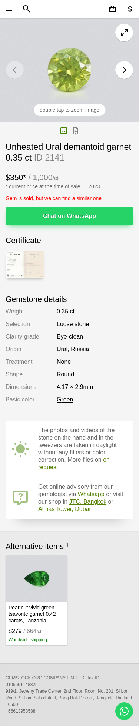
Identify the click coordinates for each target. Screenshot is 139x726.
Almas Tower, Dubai (64, 509)
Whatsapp (91, 494)
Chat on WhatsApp (69, 216)
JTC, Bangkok (87, 501)
